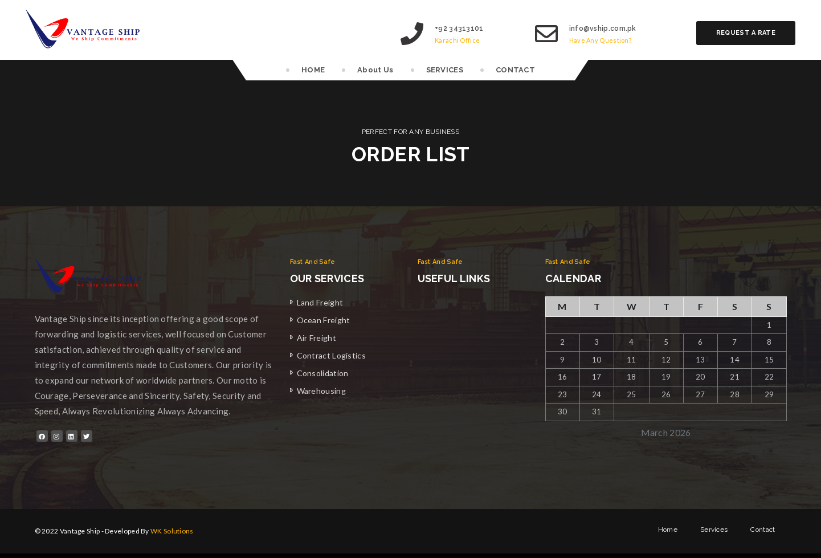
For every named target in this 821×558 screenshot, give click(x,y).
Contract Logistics (331, 355)
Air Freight (316, 338)
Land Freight (320, 302)
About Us (375, 70)
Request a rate (745, 32)
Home (667, 531)
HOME (313, 70)
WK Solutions (172, 531)
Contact (762, 531)
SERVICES (444, 70)
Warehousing (321, 391)
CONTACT (515, 70)
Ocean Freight (323, 320)
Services (714, 531)
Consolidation (323, 373)
